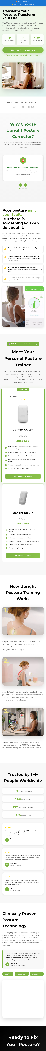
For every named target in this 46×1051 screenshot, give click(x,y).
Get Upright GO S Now (23, 555)
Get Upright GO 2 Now (23, 476)
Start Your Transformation (23, 50)
